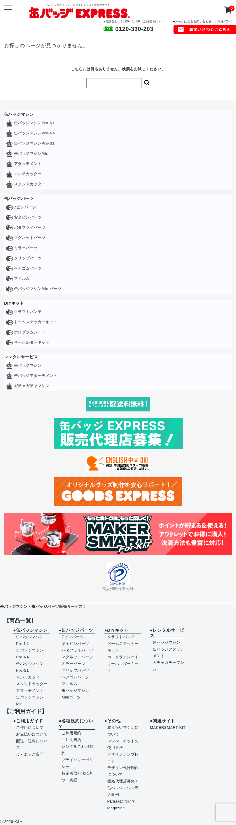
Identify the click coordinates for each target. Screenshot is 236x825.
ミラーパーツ (26, 248)
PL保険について (121, 801)
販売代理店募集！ (123, 781)
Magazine (116, 808)
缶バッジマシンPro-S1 (34, 143)
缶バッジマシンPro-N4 (34, 133)
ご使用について (30, 727)
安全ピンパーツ (28, 217)
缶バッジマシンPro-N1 (34, 123)
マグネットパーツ (30, 238)
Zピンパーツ (25, 207)
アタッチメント (28, 164)
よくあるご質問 (30, 754)
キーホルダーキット (32, 342)
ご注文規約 (71, 740)
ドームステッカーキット (35, 322)
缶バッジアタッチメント (35, 375)
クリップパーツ (28, 258)
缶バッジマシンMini (32, 153)
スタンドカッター (30, 184)
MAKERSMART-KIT (168, 727)
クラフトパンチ (28, 312)
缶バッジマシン (28, 365)
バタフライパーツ (30, 227)
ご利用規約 (71, 733)
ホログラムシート (30, 332)
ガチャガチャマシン (32, 386)
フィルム (22, 278)
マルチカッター (28, 174)
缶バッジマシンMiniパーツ (38, 289)
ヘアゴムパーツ (28, 268)
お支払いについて (32, 734)
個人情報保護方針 (118, 589)
